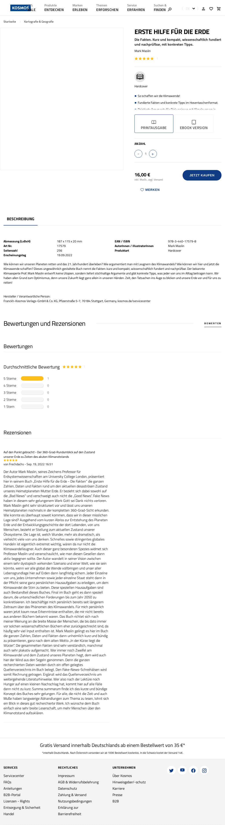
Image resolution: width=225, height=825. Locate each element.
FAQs (7, 782)
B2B (115, 801)
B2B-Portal (12, 794)
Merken (150, 189)
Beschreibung (20, 219)
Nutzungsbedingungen (75, 801)
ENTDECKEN (54, 9)
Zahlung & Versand (72, 794)
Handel (9, 813)
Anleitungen (13, 788)
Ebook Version (194, 125)
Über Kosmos (122, 775)
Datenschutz (67, 788)
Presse (117, 794)
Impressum (66, 775)
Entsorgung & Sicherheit (22, 807)
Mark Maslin (142, 50)
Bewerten (212, 323)
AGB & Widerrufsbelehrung (78, 782)
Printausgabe (154, 125)
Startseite (10, 22)
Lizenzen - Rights (17, 801)
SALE (31, 9)
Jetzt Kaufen (201, 175)
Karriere (118, 788)
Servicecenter (14, 775)
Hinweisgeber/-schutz (129, 782)
